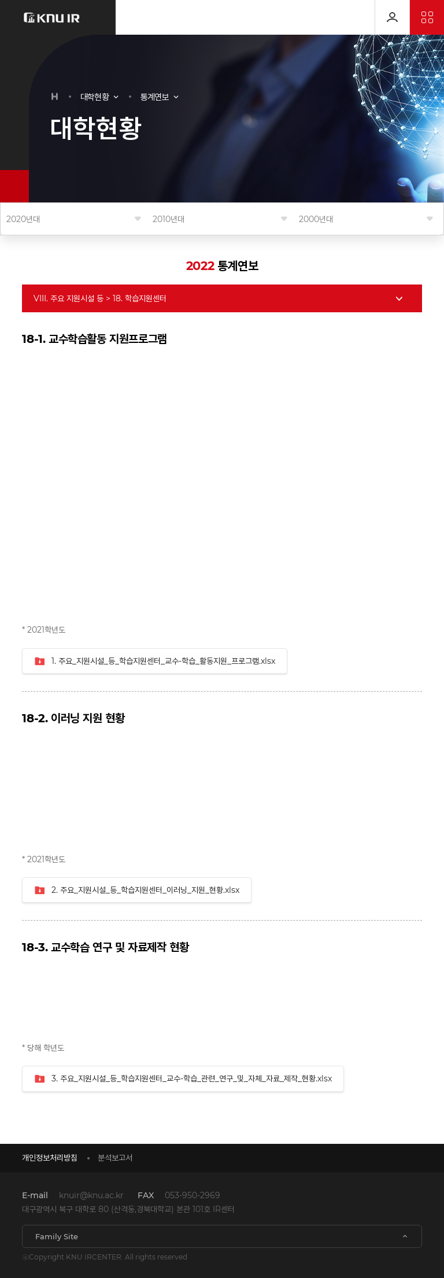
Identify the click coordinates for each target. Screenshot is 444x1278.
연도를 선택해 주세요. (73, 219)
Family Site (56, 1236)
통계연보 (154, 96)
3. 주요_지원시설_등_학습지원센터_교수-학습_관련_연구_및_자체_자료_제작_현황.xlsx (183, 1079)
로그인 (392, 17)
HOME (55, 96)
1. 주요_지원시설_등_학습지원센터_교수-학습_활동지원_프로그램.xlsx (154, 661)
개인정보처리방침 (49, 1158)
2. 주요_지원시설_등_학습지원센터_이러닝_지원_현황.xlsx (136, 890)
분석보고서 (115, 1158)
